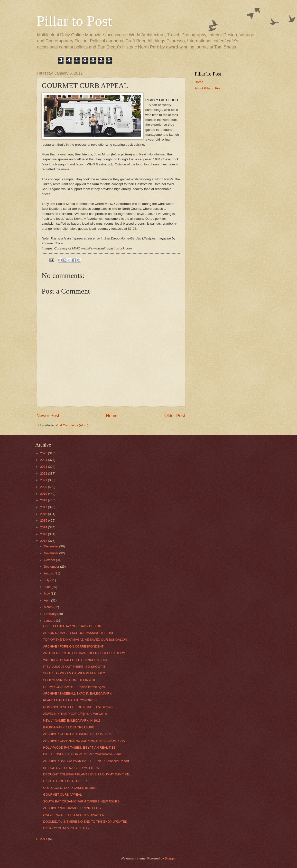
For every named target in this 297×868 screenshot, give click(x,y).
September (52, 566)
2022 (44, 473)
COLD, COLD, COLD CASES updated (69, 788)
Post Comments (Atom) (72, 425)
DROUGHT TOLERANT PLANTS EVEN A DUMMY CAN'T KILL (87, 774)
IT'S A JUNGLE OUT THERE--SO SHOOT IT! (74, 666)
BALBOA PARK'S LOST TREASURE (68, 727)
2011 (44, 839)
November (51, 553)
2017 (44, 507)
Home (112, 415)
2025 (44, 453)
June (48, 587)
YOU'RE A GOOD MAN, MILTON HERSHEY (74, 673)
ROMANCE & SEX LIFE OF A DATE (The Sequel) (77, 707)
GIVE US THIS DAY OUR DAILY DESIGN (72, 626)
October (50, 560)
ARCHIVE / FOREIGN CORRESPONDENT (73, 646)
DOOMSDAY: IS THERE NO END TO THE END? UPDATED (85, 821)
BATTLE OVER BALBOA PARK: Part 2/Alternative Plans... (83, 754)
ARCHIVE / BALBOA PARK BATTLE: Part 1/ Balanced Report (86, 761)
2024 (44, 460)
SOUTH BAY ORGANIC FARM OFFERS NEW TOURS (81, 801)
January (50, 620)
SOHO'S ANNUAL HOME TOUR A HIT (70, 680)
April (47, 600)
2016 (44, 514)
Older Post (174, 415)
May (47, 593)
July (47, 580)
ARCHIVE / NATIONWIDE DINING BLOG (72, 808)
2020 (44, 487)
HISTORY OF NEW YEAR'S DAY (66, 828)
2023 (44, 466)
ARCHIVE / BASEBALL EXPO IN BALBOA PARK (77, 693)
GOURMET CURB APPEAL (62, 794)
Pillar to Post (74, 21)
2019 (44, 494)
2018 (44, 500)
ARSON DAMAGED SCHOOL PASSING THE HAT (78, 633)
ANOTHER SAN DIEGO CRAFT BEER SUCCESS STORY (84, 653)
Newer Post (48, 415)
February (50, 614)
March (48, 607)
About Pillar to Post (208, 88)
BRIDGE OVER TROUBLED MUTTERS (71, 768)
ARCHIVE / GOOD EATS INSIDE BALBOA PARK (77, 734)
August (49, 573)
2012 (44, 541)
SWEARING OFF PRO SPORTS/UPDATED (73, 815)
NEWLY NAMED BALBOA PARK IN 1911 (71, 720)
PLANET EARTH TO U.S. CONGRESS (70, 700)
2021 (44, 480)
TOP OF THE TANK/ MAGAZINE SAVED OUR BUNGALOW (85, 639)
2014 (44, 527)
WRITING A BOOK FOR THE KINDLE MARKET (76, 660)
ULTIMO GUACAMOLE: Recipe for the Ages (74, 687)
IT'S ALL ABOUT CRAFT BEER (65, 781)
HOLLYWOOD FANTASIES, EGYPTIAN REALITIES (79, 747)
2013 (44, 534)
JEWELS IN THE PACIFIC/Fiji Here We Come (75, 713)
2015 (44, 520)
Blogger (170, 858)
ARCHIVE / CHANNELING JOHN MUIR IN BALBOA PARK (84, 741)
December (51, 546)
